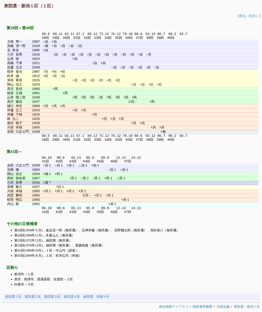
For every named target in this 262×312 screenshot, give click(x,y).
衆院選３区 (52, 296)
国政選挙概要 (202, 306)
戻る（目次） (249, 16)
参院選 (88, 296)
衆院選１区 (13, 296)
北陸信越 (223, 306)
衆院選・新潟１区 (247, 306)
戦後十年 (102, 296)
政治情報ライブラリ (173, 306)
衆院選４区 (72, 296)
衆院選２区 (33, 296)
